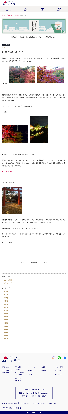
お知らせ (30, 371)
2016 (5, 323)
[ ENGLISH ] (5, 408)
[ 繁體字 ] (18, 408)
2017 (5, 320)
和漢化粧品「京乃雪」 (18, 368)
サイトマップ (52, 403)
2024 (5, 298)
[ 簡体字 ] (12, 408)
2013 (5, 332)
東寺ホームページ (7, 171)
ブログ (30, 374)
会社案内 (43, 367)
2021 (5, 307)
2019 (5, 313)
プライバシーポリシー (39, 403)
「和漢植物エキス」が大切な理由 (7, 372)
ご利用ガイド (58, 371)
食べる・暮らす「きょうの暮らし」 (20, 374)
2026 (5, 292)
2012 (5, 335)
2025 (5, 295)
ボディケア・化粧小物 (18, 379)
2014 (5, 329)
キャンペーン (32, 367)
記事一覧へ (34, 262)
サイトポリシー (24, 403)
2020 (5, 310)
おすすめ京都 (8, 280)
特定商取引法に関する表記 (9, 403)
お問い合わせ (58, 374)
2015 (5, 326)
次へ (45, 262)
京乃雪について (6, 367)
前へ (22, 262)
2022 (5, 304)
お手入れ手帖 (8, 283)
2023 (5, 301)
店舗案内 (43, 371)
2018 (5, 317)
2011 (5, 339)
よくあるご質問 (59, 367)
